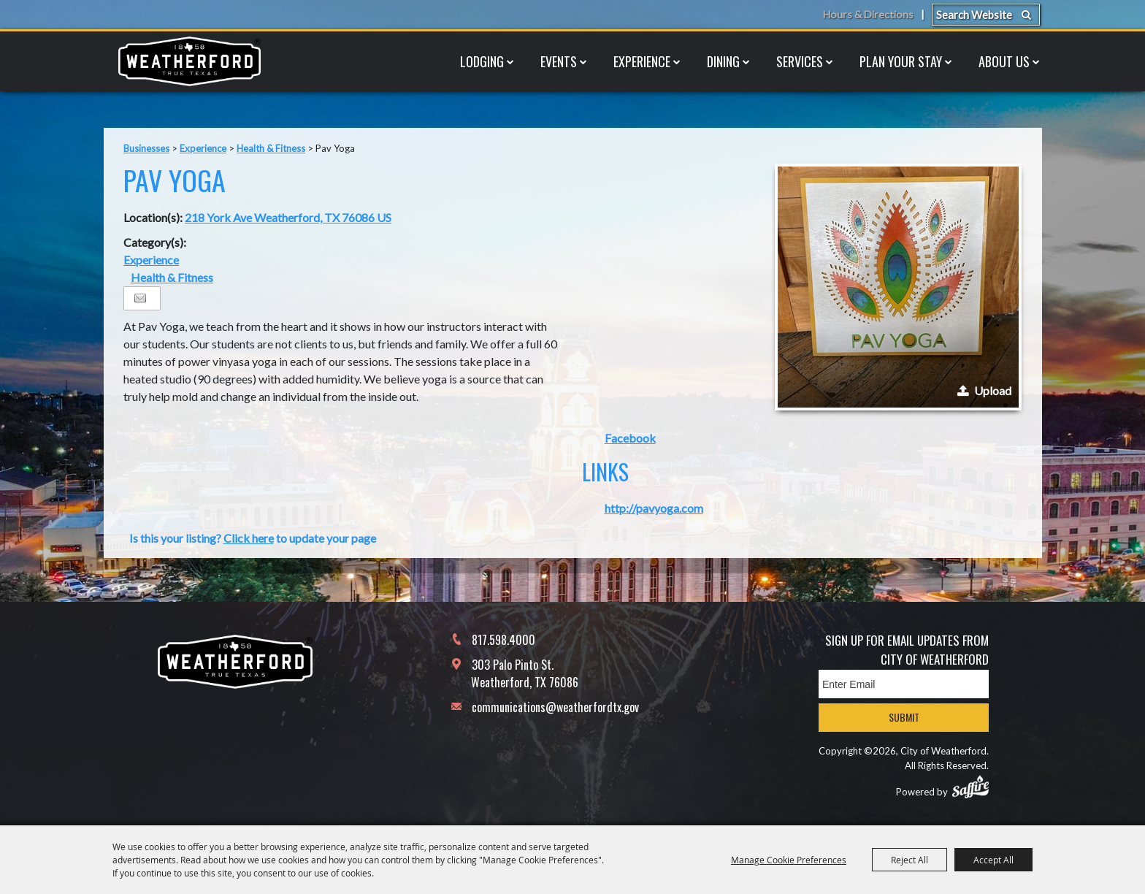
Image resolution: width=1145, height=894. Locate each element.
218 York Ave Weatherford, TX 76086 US (288, 217)
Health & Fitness (271, 148)
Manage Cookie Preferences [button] (788, 860)
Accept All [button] (993, 860)
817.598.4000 (503, 640)
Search (1026, 14)
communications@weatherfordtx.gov (555, 707)
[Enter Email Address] (904, 684)
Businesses (146, 148)
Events (558, 61)
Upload (992, 390)
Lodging (482, 61)
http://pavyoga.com (654, 508)
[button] (898, 287)
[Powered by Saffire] (970, 786)
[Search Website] (986, 14)
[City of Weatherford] (189, 61)
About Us (1004, 61)
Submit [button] (904, 717)
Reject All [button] (909, 860)
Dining (723, 61)
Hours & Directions (867, 14)
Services (799, 61)
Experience (641, 61)
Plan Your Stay (900, 61)
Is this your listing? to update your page (252, 538)
